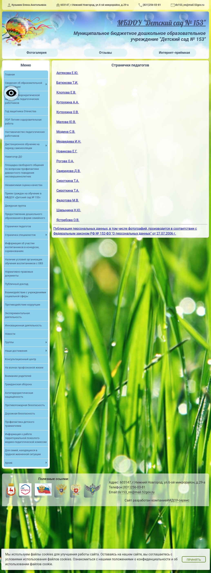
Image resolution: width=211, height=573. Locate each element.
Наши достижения (16, 350)
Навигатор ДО (13, 156)
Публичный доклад (16, 283)
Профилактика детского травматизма (19, 424)
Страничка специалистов (20, 234)
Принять (194, 559)
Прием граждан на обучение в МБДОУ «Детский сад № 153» (23, 195)
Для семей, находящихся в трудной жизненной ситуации (23, 452)
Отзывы (105, 53)
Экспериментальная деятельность (17, 315)
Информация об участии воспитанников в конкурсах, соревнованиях (22, 247)
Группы (9, 342)
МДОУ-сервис (178, 500)
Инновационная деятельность (23, 325)
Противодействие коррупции (22, 304)
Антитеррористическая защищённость (19, 394)
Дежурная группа (15, 205)
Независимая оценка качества (23, 185)
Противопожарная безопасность (25, 405)
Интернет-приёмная (174, 53)
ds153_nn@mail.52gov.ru (189, 4)
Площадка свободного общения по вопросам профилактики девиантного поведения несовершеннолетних (24, 170)
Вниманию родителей (18, 376)
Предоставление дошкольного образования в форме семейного (25, 216)
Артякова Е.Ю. (67, 73)
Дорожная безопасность (20, 413)
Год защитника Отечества (20, 111)
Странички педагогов (18, 226)
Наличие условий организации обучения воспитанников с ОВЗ (24, 261)
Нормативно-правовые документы (19, 273)
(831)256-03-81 (152, 4)
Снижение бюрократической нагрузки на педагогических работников (22, 99)
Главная (10, 74)
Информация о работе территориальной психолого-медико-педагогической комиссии (26, 438)
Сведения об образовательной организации (23, 84)
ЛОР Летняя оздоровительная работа (23, 121)
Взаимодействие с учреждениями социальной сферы (25, 294)
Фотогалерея (37, 53)
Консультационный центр (20, 359)
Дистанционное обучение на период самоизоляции (22, 146)
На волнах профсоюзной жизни (24, 367)
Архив (8, 462)
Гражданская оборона (18, 384)
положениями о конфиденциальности (141, 559)
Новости (10, 333)
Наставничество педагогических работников (25, 133)
